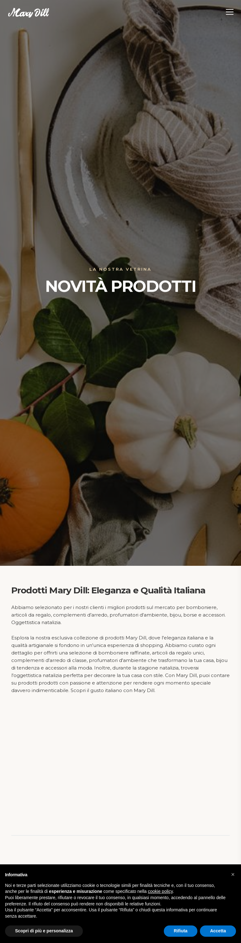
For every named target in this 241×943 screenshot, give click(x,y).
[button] (233, 874)
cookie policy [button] (160, 891)
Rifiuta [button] (181, 930)
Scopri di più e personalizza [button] (44, 930)
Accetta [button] (218, 930)
